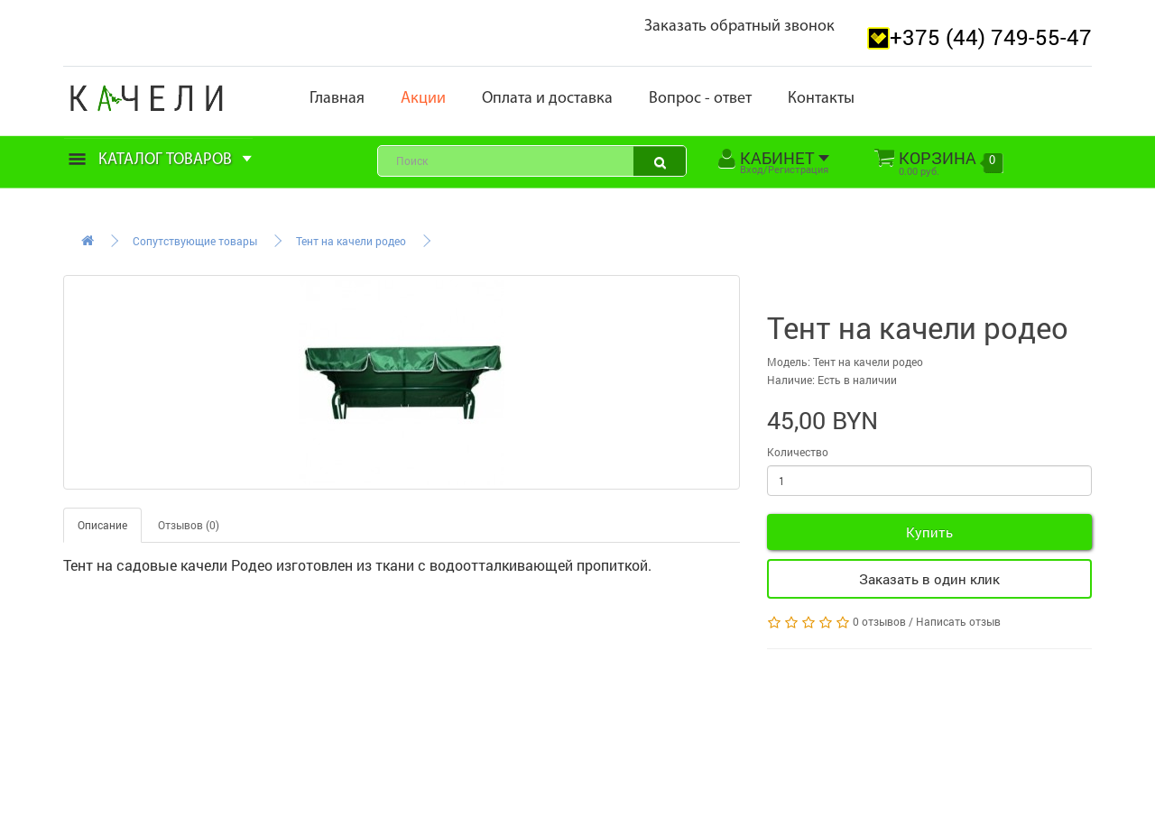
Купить (929, 532)
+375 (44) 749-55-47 (991, 37)
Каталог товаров (161, 160)
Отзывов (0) (188, 525)
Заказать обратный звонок (739, 26)
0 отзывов (879, 621)
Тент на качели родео (351, 241)
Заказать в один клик (929, 579)
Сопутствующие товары (195, 241)
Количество (797, 452)
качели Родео (226, 564)
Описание (102, 525)
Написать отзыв (958, 621)
